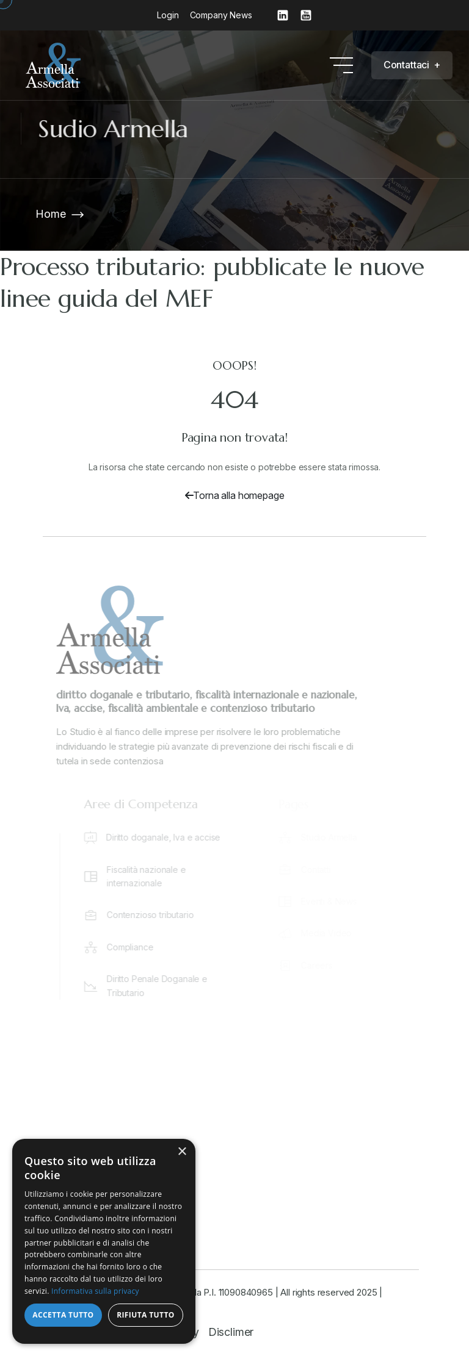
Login (167, 15)
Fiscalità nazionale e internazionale (148, 876)
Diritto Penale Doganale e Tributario (159, 985)
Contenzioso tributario (152, 914)
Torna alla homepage (235, 495)
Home (50, 213)
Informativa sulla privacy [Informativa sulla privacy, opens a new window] (95, 1291)
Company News (221, 15)
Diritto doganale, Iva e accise (165, 837)
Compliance (132, 947)
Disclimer (231, 1332)
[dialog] (103, 1241)
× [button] (181, 1152)
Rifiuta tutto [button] (146, 1315)
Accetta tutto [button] (62, 1315)
